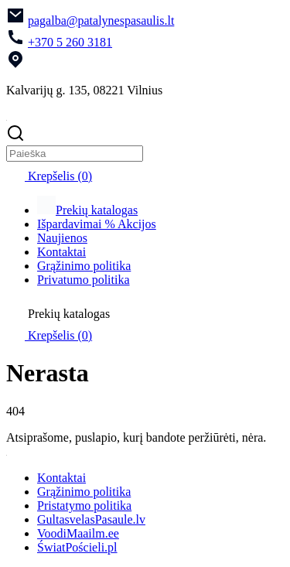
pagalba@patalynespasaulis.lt (101, 20)
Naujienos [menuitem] (62, 237)
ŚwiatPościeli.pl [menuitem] (77, 547)
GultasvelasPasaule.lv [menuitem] (91, 519)
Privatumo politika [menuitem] (83, 279)
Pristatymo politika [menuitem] (84, 505)
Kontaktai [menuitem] (61, 251)
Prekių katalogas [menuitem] (87, 210)
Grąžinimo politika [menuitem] (84, 265)
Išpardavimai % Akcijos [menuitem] (96, 224)
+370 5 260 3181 (70, 42)
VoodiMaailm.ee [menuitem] (78, 533)
